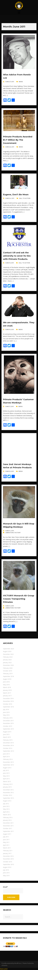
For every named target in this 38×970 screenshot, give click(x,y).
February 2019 (7, 673)
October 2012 (7, 795)
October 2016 (7, 704)
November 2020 (8, 665)
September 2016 (8, 707)
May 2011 (6, 842)
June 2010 (6, 873)
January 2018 (7, 690)
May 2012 (6, 809)
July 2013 (6, 770)
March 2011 (7, 848)
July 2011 (6, 837)
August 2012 (7, 801)
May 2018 (6, 685)
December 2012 (8, 790)
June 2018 (6, 682)
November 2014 (8, 745)
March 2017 (7, 693)
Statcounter (4, 969)
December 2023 (8, 654)
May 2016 (6, 715)
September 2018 (8, 676)
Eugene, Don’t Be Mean (15, 194)
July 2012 (6, 804)
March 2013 (7, 781)
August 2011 (7, 834)
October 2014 (7, 748)
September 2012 (8, 798)
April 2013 (6, 779)
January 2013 (7, 787)
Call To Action (24, 198)
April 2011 (6, 845)
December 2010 (8, 856)
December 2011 (8, 823)
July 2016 (6, 709)
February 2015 (7, 740)
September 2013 (8, 765)
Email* (13, 889)
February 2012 (7, 817)
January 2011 (7, 853)
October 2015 (7, 726)
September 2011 (8, 831)
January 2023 (7, 660)
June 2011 (6, 840)
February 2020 (7, 668)
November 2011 (8, 826)
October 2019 (7, 671)
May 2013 (6, 776)
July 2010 (6, 870)
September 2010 (8, 864)
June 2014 (6, 754)
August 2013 (7, 768)
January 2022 (7, 662)
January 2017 (7, 696)
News (21, 81)
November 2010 (8, 859)
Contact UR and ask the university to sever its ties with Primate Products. (17, 255)
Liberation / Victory (13, 532)
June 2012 (6, 806)
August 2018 (7, 679)
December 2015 (8, 721)
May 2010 (6, 875)
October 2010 (7, 862)
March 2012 (7, 815)
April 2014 (6, 756)
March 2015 (7, 737)
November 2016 (8, 701)
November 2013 (8, 762)
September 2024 (8, 649)
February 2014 (7, 759)
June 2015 (6, 734)
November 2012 (8, 792)
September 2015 (8, 729)
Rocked (29, 963)
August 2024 (7, 651)
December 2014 (8, 743)
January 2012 (7, 820)
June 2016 (6, 712)
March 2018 (7, 687)
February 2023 (7, 657)
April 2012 (6, 812)
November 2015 (8, 723)
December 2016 (8, 698)
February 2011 (7, 851)
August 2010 (7, 867)
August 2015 (7, 732)
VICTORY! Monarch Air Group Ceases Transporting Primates (18, 598)
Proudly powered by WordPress (11, 963)
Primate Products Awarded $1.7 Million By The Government (17, 139)
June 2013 (6, 773)
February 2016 (7, 718)
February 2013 (7, 784)
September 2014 (8, 751)
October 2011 (7, 828)
